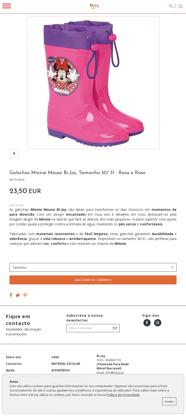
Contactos (14, 364)
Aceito (169, 401)
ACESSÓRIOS (60, 370)
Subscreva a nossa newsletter (84, 318)
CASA (55, 357)
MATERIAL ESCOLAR (65, 364)
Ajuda (10, 370)
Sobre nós (13, 357)
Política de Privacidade (123, 394)
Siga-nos (150, 315)
